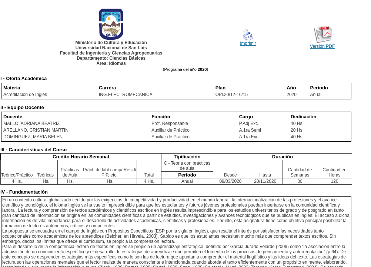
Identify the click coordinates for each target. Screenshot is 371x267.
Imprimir (248, 43)
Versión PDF (322, 46)
